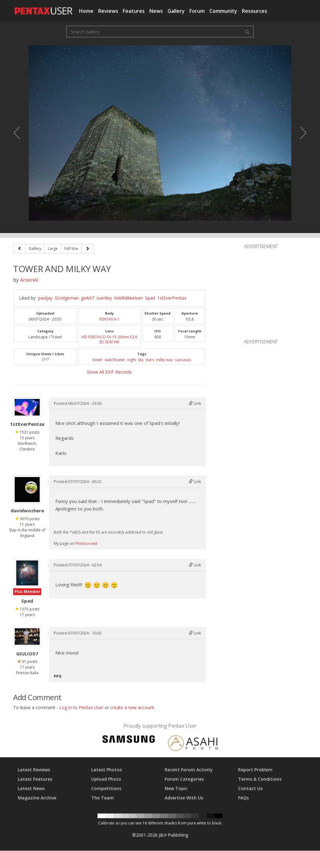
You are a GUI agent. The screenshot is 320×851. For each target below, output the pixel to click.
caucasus (183, 359)
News (156, 10)
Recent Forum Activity (189, 770)
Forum (197, 10)
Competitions (106, 789)
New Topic (176, 789)
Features (134, 10)
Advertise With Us (184, 798)
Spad (150, 298)
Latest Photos (106, 770)
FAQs (243, 798)
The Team (102, 798)
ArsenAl (29, 279)
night (131, 359)
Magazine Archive (37, 798)
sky (140, 359)
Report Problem (255, 770)
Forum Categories (184, 779)
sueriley (104, 298)
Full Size (71, 248)
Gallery (176, 10)
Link (195, 403)
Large (53, 248)
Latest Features (35, 779)
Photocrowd (86, 543)
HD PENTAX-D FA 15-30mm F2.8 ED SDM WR (109, 339)
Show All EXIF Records (109, 372)
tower (97, 359)
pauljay (45, 298)
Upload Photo (106, 779)
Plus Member (27, 592)
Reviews (108, 10)
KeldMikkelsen (128, 298)
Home (86, 10)
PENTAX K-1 (109, 319)
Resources (254, 10)
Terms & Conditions (260, 779)
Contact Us (250, 789)
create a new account (132, 708)
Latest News (31, 789)
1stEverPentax (171, 298)
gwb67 (87, 298)
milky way (164, 359)
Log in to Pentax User (81, 708)
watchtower (115, 359)
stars (149, 359)
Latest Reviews (34, 770)
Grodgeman (67, 298)
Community (223, 10)
